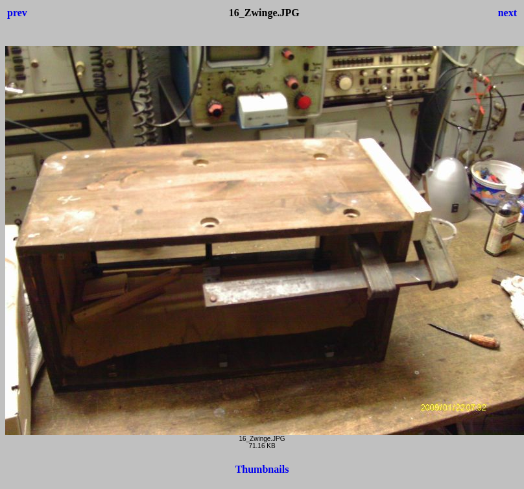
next (507, 12)
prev (17, 12)
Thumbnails (262, 469)
